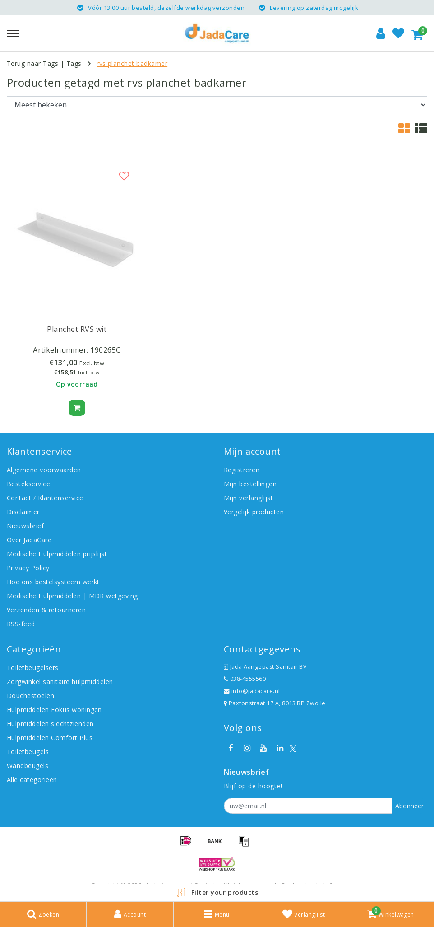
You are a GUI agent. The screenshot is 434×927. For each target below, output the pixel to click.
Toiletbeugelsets (33, 667)
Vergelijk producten (254, 512)
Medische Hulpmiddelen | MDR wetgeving (72, 596)
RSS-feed (21, 624)
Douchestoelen (30, 695)
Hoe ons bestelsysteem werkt (53, 582)
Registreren (241, 470)
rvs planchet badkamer (132, 63)
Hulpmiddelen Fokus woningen (54, 709)
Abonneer (409, 805)
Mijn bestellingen (250, 484)
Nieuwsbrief (25, 526)
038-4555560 (245, 679)
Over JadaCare (29, 540)
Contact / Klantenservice (45, 498)
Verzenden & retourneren (46, 610)
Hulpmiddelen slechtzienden (50, 723)
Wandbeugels (27, 765)
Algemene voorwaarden (44, 470)
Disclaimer (23, 512)
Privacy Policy (28, 568)
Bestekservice (28, 484)
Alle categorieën (32, 779)
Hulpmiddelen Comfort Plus (49, 737)
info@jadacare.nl (252, 691)
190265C (105, 350)
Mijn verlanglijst (248, 498)
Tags (74, 63)
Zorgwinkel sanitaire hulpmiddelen (60, 681)
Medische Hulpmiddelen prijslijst (57, 554)
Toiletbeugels (28, 751)
